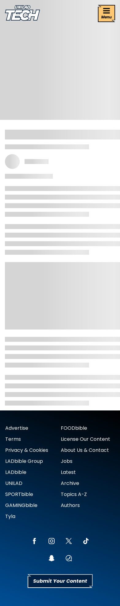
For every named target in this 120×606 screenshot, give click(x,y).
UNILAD (13, 483)
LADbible (15, 472)
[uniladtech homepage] (22, 13)
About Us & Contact (85, 450)
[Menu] (106, 13)
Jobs (66, 461)
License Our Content (85, 439)
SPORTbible (19, 494)
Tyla (10, 516)
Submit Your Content (60, 581)
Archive (70, 483)
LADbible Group (24, 461)
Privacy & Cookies (26, 450)
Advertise (16, 428)
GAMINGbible (21, 505)
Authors (70, 505)
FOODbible (74, 428)
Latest (68, 472)
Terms (13, 439)
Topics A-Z (74, 494)
